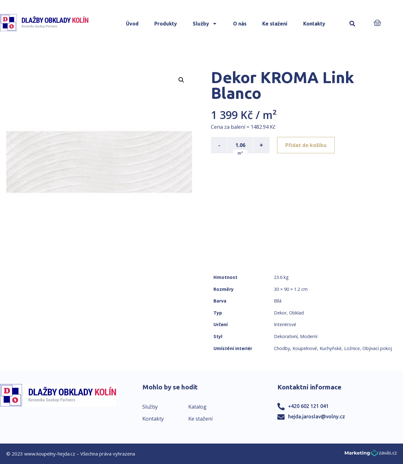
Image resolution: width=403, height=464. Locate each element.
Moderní (308, 336)
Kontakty (314, 23)
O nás (240, 23)
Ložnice (352, 348)
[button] (352, 24)
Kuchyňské (331, 348)
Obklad (296, 313)
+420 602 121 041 (308, 406)
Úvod (132, 23)
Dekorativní (286, 336)
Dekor (280, 313)
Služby (205, 23)
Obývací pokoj (377, 348)
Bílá (277, 301)
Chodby (282, 348)
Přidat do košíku (305, 145)
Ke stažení (274, 23)
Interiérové (285, 324)
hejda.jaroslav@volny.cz (316, 416)
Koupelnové (304, 348)
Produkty (165, 23)
